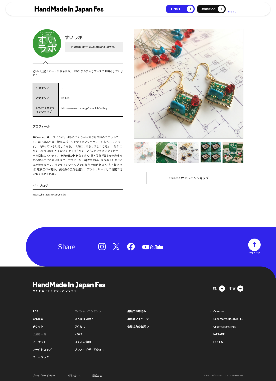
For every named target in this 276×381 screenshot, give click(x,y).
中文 (232, 288)
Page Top (254, 252)
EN (215, 288)
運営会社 (97, 375)
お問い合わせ (74, 375)
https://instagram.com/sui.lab (52, 194)
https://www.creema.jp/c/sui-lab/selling (87, 108)
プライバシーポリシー (44, 375)
